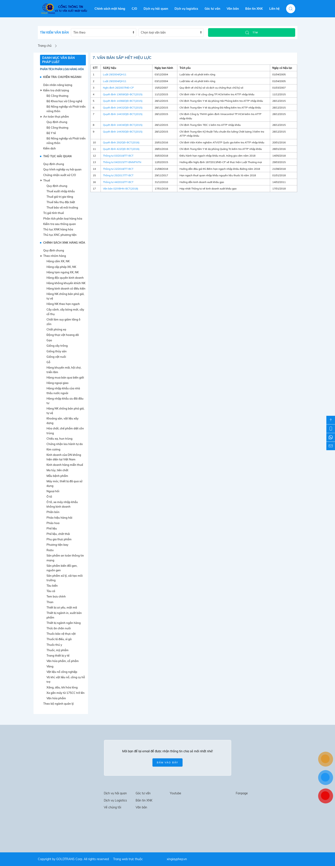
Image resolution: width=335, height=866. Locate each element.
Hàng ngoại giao (57, 383)
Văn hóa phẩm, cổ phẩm (62, 661)
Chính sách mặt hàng (110, 9)
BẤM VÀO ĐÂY (167, 762)
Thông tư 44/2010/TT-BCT (118, 182)
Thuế (46, 180)
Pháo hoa (52, 523)
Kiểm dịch (49, 148)
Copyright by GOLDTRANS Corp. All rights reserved (73, 859)
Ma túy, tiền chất (57, 470)
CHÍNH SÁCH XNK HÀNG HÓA (64, 242)
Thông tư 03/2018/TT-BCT (118, 155)
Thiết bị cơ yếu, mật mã (61, 607)
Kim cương (53, 449)
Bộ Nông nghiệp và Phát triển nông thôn (66, 109)
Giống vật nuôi (56, 356)
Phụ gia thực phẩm (59, 539)
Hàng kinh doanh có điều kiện (65, 288)
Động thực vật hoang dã (62, 335)
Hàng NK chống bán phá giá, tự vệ (65, 296)
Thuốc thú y (54, 644)
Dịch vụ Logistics (115, 800)
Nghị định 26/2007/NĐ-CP (118, 87)
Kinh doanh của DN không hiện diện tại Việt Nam (63, 457)
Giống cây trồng (57, 345)
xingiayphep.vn (177, 859)
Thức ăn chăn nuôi (58, 628)
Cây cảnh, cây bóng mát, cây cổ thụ (65, 312)
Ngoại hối (52, 491)
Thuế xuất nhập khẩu (60, 191)
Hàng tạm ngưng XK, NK (62, 272)
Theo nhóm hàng (54, 255)
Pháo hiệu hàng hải (59, 517)
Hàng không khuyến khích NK (65, 283)
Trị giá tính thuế (53, 213)
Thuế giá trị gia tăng (59, 196)
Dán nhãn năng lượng (57, 85)
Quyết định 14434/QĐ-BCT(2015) (123, 124)
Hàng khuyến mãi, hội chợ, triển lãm (63, 370)
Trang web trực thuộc (128, 859)
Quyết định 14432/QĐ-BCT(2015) (123, 107)
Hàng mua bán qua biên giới (65, 377)
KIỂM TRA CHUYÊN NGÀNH (62, 77)
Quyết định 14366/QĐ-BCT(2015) (123, 100)
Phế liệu (51, 528)
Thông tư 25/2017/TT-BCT (118, 175)
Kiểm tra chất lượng (56, 90)
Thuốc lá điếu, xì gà (59, 639)
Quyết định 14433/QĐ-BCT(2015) (123, 114)
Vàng (49, 666)
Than (49, 602)
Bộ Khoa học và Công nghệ (64, 101)
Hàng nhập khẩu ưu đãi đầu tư (64, 401)
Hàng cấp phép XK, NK (61, 267)
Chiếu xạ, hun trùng (59, 438)
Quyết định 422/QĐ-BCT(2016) (121, 149)
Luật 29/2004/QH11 (114, 74)
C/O (134, 9)
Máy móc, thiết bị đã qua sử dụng (64, 483)
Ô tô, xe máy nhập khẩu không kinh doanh (62, 504)
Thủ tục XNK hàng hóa (58, 229)
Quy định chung (56, 122)
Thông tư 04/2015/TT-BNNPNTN (122, 162)
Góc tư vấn (212, 9)
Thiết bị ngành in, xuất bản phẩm (64, 615)
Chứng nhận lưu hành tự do (64, 444)
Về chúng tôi (112, 807)
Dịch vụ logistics (186, 9)
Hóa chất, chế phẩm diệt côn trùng (65, 431)
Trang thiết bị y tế (57, 655)
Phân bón (52, 512)
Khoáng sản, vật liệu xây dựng (62, 421)
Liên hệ (274, 9)
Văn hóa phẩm (56, 698)
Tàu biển (52, 585)
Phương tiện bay (57, 544)
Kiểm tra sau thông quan (59, 224)
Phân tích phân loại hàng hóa (62, 69)
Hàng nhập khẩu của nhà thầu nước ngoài (63, 391)
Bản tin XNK (254, 9)
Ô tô (49, 496)
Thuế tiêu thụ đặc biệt (60, 202)
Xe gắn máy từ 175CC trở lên (65, 692)
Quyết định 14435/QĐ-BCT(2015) (123, 131)
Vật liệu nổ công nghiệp (61, 671)
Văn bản (233, 9)
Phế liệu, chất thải (58, 534)
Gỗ (48, 362)
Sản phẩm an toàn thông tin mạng (65, 558)
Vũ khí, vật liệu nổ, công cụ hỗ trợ (65, 679)
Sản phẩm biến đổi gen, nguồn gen (61, 568)
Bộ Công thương (57, 95)
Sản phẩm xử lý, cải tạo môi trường (64, 578)
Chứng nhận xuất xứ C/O (59, 175)
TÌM (251, 33)
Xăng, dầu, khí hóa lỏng (62, 687)
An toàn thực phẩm (56, 116)
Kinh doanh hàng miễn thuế (64, 464)
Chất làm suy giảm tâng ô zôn (63, 322)
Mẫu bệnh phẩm (57, 476)
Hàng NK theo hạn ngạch (63, 304)
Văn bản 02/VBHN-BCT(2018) (120, 188)
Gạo (49, 340)
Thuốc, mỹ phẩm (57, 650)
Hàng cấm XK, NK (58, 261)
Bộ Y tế (51, 133)
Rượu (50, 550)
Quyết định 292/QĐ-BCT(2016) (121, 142)
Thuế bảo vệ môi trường (62, 207)
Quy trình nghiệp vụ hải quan (62, 169)
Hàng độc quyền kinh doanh (65, 277)
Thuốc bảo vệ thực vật (61, 633)
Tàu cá (50, 591)
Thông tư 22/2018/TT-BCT (118, 168)
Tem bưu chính (56, 596)
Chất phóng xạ (56, 329)
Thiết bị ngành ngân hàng (63, 623)
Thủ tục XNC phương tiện (60, 234)
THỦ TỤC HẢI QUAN (57, 156)
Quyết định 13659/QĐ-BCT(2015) (123, 94)
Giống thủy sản (56, 351)
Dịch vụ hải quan (156, 9)
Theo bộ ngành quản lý (58, 703)
